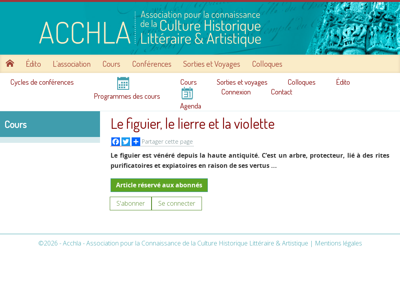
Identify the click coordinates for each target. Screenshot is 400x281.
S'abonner (130, 203)
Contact (281, 91)
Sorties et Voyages (211, 64)
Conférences (151, 64)
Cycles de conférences (42, 82)
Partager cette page (162, 141)
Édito (33, 64)
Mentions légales (338, 243)
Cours (111, 64)
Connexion (236, 91)
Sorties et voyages (242, 82)
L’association (72, 64)
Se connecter (176, 203)
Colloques (267, 64)
